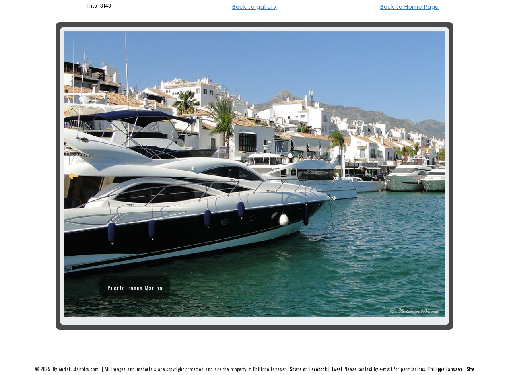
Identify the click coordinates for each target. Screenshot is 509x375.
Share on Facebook (308, 369)
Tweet (336, 369)
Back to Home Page (409, 7)
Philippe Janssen (445, 369)
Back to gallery (254, 7)
